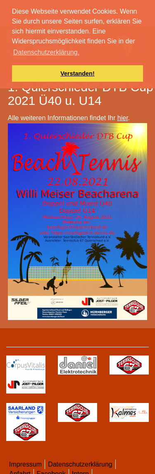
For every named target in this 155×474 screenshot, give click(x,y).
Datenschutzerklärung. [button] (46, 52)
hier (122, 117)
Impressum (25, 464)
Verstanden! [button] (77, 73)
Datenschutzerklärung (80, 464)
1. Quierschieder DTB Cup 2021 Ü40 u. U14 (80, 93)
